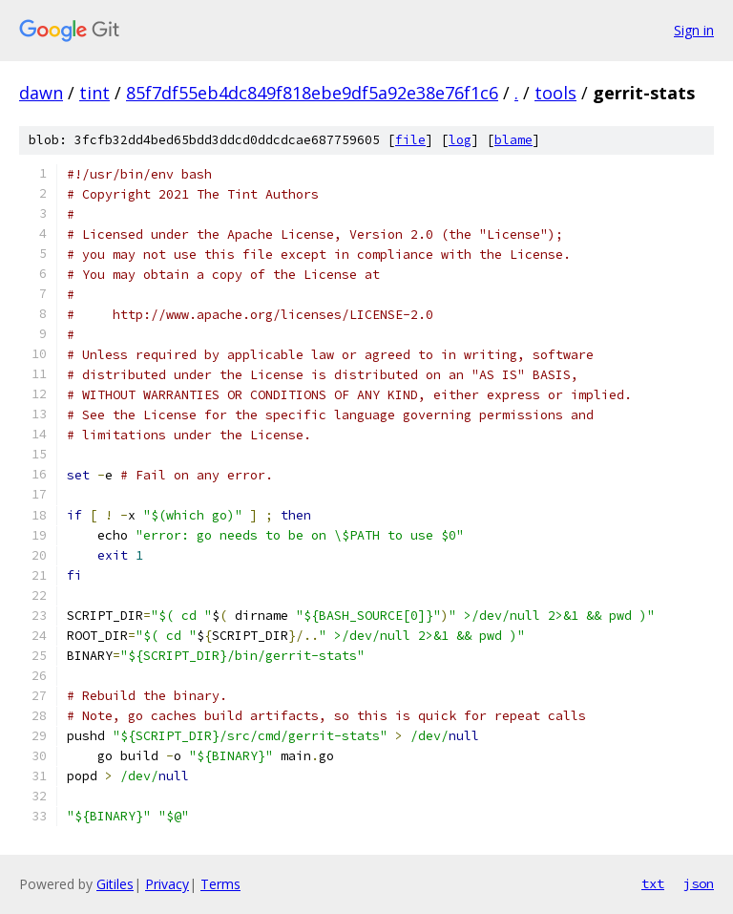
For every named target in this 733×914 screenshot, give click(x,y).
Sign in (694, 30)
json (698, 883)
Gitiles (115, 884)
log (460, 140)
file (410, 140)
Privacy (167, 884)
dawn (41, 92)
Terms (220, 884)
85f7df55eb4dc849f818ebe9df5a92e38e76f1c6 (312, 92)
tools (555, 92)
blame (513, 140)
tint (94, 92)
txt (652, 883)
